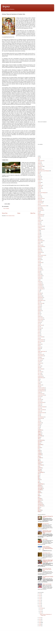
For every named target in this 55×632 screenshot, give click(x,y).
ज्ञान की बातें (39, 454)
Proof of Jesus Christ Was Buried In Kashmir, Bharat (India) (47, 569)
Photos (39, 329)
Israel (39, 261)
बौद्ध (38, 478)
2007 (40, 625)
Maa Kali (39, 294)
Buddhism (39, 179)
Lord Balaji (40, 282)
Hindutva (39, 242)
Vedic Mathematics (41, 416)
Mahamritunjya (40, 297)
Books (39, 175)
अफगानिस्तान (40, 430)
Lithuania (39, 281)
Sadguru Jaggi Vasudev (41, 351)
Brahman (39, 176)
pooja (39, 332)
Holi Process (40, 245)
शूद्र (38, 497)
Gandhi (39, 227)
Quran (39, 342)
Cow (38, 189)
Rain (38, 345)
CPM (39, 191)
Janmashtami (40, 262)
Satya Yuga (40, 360)
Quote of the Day (41, 341)
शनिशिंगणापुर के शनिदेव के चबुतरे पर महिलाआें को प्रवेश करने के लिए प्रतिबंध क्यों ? (48, 561)
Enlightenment (40, 215)
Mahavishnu (40, 298)
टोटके (38, 456)
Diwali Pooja (40, 202)
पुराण (38, 473)
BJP (38, 173)
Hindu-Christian (40, 240)
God (38, 230)
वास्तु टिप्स (39, 492)
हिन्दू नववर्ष (39, 510)
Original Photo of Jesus (46, 552)
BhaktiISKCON (40, 169)
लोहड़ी (39, 491)
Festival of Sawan (41, 226)
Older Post (32, 213)
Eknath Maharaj (40, 214)
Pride (39, 338)
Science (39, 361)
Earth (39, 211)
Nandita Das (40, 320)
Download (39, 207)
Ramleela (39, 347)
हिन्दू (38, 508)
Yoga (39, 427)
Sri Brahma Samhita (41, 387)
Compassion (40, 185)
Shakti (39, 367)
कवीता (39, 443)
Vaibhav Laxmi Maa (41, 409)
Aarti (39, 157)
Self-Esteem (40, 363)
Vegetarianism (40, 418)
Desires (39, 195)
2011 (40, 619)
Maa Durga (40, 293)
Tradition (39, 405)
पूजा (38, 475)
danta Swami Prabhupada (42, 192)
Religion (39, 348)
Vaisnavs (39, 411)
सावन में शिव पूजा (40, 505)
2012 (40, 617)
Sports (39, 386)
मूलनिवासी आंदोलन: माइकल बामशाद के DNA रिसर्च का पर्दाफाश (47, 531)
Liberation (39, 278)
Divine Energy (40, 201)
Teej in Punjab (45, 539)
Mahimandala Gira (41, 300)
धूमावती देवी (40, 467)
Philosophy (40, 328)
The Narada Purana (41, 402)
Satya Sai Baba (40, 358)
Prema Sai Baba (40, 336)
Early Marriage (40, 210)
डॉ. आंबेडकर (40, 457)
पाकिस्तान (39, 470)
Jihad (39, 265)
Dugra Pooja (40, 208)
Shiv (38, 370)
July (41, 609)
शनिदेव (39, 495)
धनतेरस (39, 463)
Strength (39, 392)
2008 (40, 624)
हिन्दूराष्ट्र (6, 7)
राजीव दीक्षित (40, 489)
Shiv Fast (39, 373)
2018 (40, 598)
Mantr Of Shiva (40, 303)
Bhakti (39, 167)
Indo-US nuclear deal (41, 255)
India (39, 253)
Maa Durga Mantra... (46, 523)
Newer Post (4, 213)
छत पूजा (39, 451)
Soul (38, 383)
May (41, 612)
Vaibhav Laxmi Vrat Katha (47, 584)
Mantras (39, 304)
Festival (39, 224)
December (42, 608)
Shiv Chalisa (40, 371)
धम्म (38, 466)
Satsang (39, 357)
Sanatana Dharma (41, 355)
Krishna (39, 274)
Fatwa (39, 223)
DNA (39, 204)
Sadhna (39, 352)
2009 (40, 622)
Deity (39, 194)
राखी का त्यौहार (40, 488)
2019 (40, 597)
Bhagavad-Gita (40, 166)
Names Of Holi (40, 317)
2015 (40, 603)
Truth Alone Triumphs (41, 406)
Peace (39, 326)
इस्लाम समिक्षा (40, 435)
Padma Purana (40, 325)
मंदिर (38, 482)
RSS (38, 349)
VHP (38, 419)
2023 (40, 593)
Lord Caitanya (40, 287)
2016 (40, 601)
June (41, 611)
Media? (39, 307)
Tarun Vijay (40, 399)
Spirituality (40, 384)
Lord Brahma (40, 284)
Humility (39, 249)
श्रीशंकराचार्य (40, 502)
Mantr (39, 301)
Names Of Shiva (40, 319)
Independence (40, 252)
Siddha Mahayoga (41, 377)
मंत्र (38, 481)
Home (18, 213)
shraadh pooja (40, 376)
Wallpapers (39, 422)
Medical (39, 309)
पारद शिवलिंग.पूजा (41, 472)
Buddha (39, 178)
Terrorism (39, 400)
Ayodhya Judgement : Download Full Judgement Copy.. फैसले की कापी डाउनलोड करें (48, 548)
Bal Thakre (39, 164)
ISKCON (39, 259)
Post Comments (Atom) (10, 215)
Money (39, 313)
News (39, 323)
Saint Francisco (40, 354)
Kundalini (39, 277)
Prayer (39, 333)
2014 (40, 605)
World (39, 425)
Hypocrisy (39, 250)
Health (39, 234)
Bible (39, 172)
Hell (38, 237)
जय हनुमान (39, 453)
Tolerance (39, 403)
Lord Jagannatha (40, 288)
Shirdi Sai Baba (40, 368)
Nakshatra (39, 316)
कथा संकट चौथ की (41, 440)
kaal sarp (39, 266)
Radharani (39, 344)
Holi (38, 243)
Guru (39, 233)
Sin (38, 380)
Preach (39, 335)
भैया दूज (39, 479)
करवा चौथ (39, 441)
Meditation (39, 310)
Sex (38, 364)
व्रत (38, 494)
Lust (38, 291)
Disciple (39, 199)
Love (39, 290)
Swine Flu (39, 396)
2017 (40, 600)
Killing (39, 272)
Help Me (39, 239)
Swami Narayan (40, 393)
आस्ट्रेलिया (39, 434)
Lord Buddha (40, 285)
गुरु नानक (39, 447)
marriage (39, 306)
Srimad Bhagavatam (41, 390)
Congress (39, 186)
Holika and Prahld (41, 246)
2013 (40, 606)
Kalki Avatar (40, 269)
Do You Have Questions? (42, 205)
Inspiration (39, 256)
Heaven (39, 236)
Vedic (39, 415)
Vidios (39, 421)
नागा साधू (39, 469)
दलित (39, 460)
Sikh (38, 379)
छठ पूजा (39, 450)
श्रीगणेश (39, 501)
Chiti (38, 183)
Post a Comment (6, 208)
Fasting (39, 221)
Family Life (40, 220)
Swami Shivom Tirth (41, 395)
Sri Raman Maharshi (41, 389)
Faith (39, 218)
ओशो (38, 438)
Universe (39, 408)
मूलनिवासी (39, 485)
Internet (39, 258)
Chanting (39, 182)
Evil (38, 217)
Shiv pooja (39, 374)
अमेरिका (39, 431)
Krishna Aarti (40, 275)
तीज (38, 459)
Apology (39, 163)
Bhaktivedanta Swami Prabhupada (43, 170)
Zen (38, 428)
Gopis (39, 231)
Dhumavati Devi (40, 198)
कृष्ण (38, 446)
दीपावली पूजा (40, 462)
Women (39, 424)
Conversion (40, 188)
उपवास (39, 437)
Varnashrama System (41, 412)
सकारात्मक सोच (40, 504)
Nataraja (39, 322)
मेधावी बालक (40, 486)
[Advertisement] (46, 66)
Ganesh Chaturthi (41, 229)
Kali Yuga (39, 268)
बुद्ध (38, 476)
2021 (40, 595)
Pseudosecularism (41, 339)
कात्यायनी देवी (40, 444)
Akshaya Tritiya (40, 160)
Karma (39, 271)
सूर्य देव (39, 507)
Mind (39, 312)
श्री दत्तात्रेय (39, 498)
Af (38, 159)
